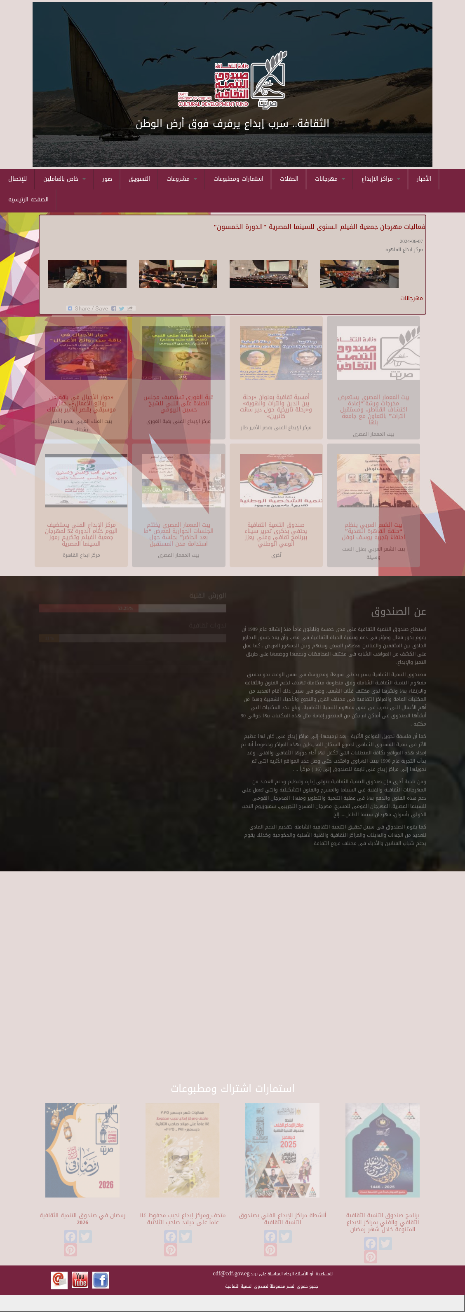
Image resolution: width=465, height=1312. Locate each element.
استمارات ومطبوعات (238, 178)
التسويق (139, 178)
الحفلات (289, 178)
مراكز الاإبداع (381, 178)
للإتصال (17, 178)
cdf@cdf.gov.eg (231, 1273)
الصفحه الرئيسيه (28, 199)
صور (107, 178)
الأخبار (424, 178)
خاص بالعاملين (64, 178)
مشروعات (182, 178)
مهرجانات (330, 178)
